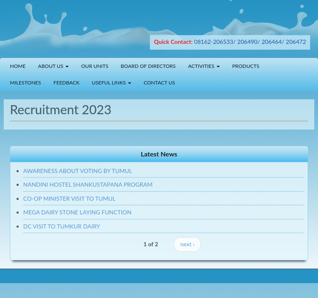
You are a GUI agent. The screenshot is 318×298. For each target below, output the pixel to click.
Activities (204, 66)
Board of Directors (148, 66)
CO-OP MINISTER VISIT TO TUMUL (69, 198)
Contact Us (159, 82)
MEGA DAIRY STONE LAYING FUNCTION (77, 212)
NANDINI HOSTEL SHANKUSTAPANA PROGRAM (87, 184)
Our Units (94, 66)
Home (18, 66)
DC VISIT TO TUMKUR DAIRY (61, 226)
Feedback (66, 82)
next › (187, 244)
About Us (53, 66)
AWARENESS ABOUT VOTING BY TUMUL (77, 170)
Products (245, 66)
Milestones (25, 82)
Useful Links (111, 82)
